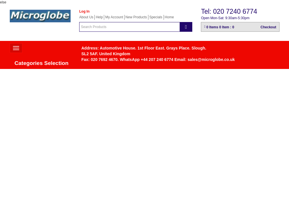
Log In (84, 11)
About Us (86, 17)
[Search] (186, 27)
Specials (155, 17)
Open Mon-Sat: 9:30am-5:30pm (225, 18)
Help (99, 17)
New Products (136, 17)
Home (169, 17)
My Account (114, 17)
